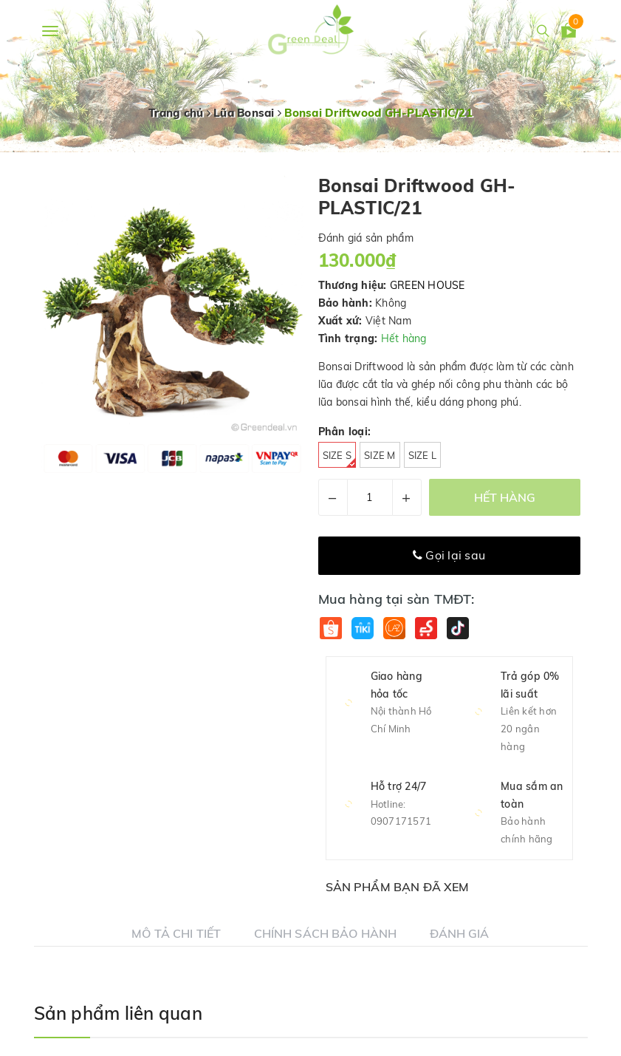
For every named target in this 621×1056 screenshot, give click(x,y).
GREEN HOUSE (427, 285)
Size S (340, 458)
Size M (380, 455)
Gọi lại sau (449, 555)
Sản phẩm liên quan (118, 1013)
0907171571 (401, 821)
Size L (422, 455)
